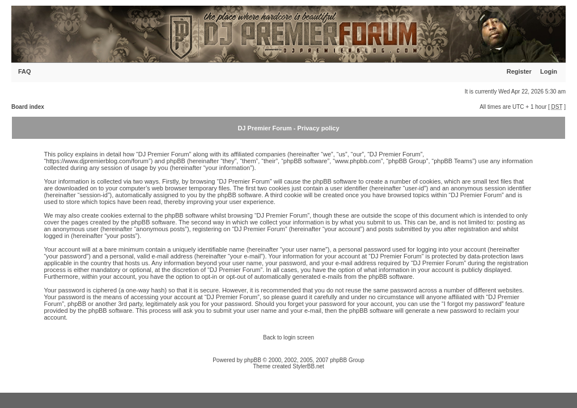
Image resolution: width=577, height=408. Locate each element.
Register (519, 71)
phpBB (252, 360)
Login (548, 71)
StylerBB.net (308, 366)
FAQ (24, 71)
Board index (27, 107)
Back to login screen (288, 337)
